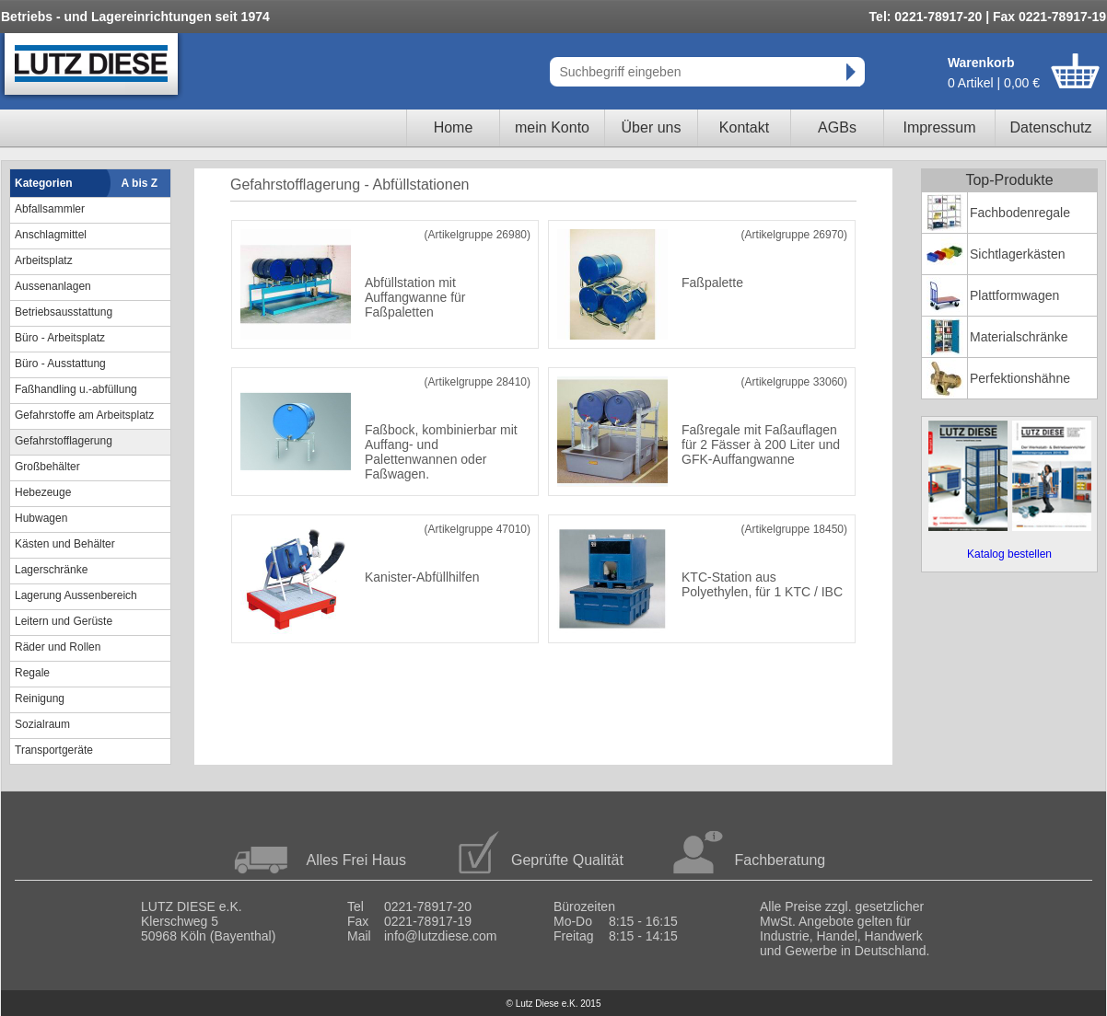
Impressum (939, 127)
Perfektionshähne (1020, 378)
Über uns (652, 127)
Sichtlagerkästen (1018, 254)
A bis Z (140, 183)
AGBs (837, 127)
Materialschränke (1019, 336)
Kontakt (744, 127)
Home (453, 127)
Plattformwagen (1014, 295)
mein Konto (552, 127)
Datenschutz (1051, 127)
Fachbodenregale (1020, 212)
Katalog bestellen (1009, 554)
